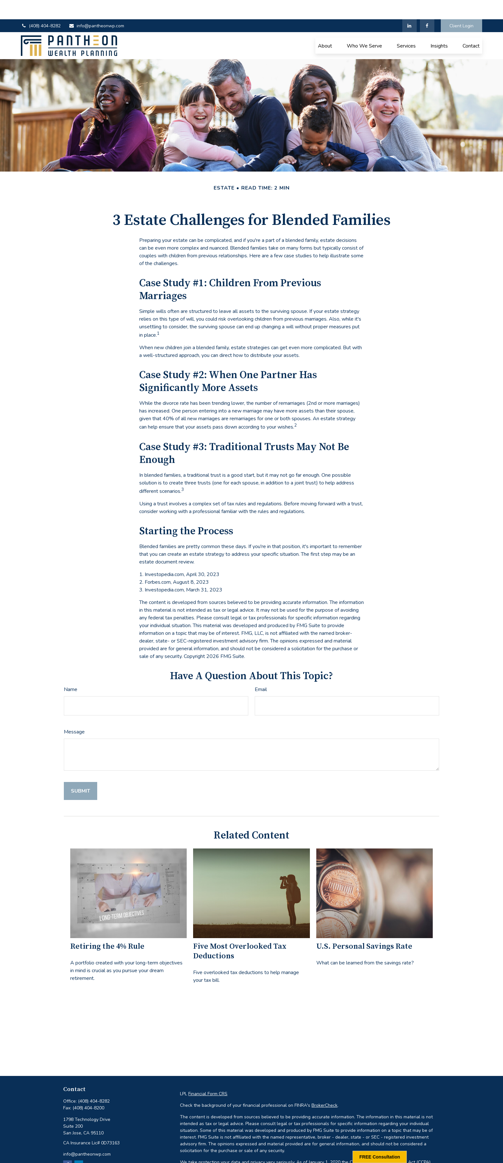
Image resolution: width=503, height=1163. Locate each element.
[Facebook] (427, 6)
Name (70, 670)
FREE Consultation (379, 1156)
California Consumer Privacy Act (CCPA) (390, 1143)
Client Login (461, 7)
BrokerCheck (324, 1086)
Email (261, 670)
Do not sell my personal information (366, 1150)
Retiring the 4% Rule (107, 927)
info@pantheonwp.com (96, 7)
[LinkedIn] (409, 6)
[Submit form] (80, 772)
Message (74, 712)
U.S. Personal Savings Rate (364, 927)
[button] (325, 26)
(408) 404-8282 (41, 7)
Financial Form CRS (207, 1074)
